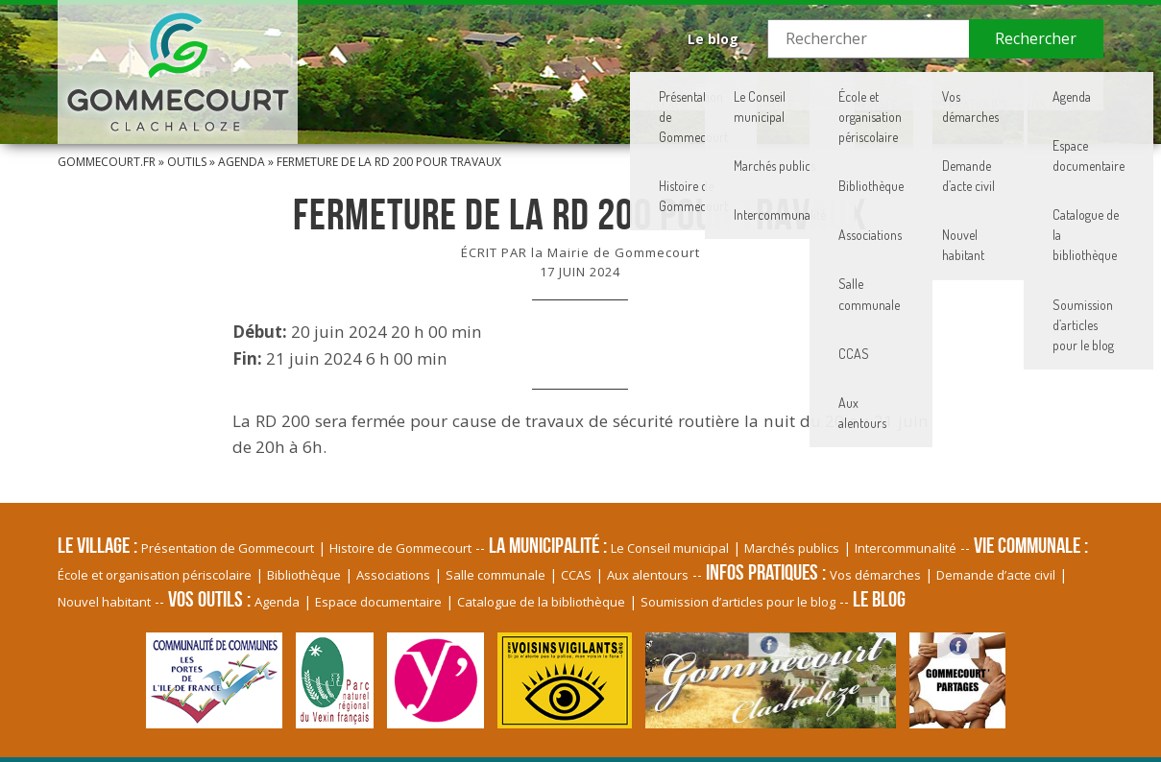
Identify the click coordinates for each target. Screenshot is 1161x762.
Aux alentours (648, 574)
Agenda (241, 162)
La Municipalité (672, 91)
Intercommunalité (905, 548)
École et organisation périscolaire (155, 574)
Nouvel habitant (104, 601)
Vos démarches (875, 574)
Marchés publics (791, 548)
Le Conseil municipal (670, 548)
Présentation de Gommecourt (227, 548)
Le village (559, 91)
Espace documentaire (378, 601)
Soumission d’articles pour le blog (738, 601)
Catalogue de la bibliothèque (541, 601)
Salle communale (495, 574)
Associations (393, 574)
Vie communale (800, 91)
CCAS (576, 574)
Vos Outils (1046, 91)
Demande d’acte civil (995, 574)
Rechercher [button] (1035, 38)
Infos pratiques (929, 91)
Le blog (713, 39)
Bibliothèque (304, 574)
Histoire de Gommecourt (400, 548)
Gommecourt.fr (107, 162)
